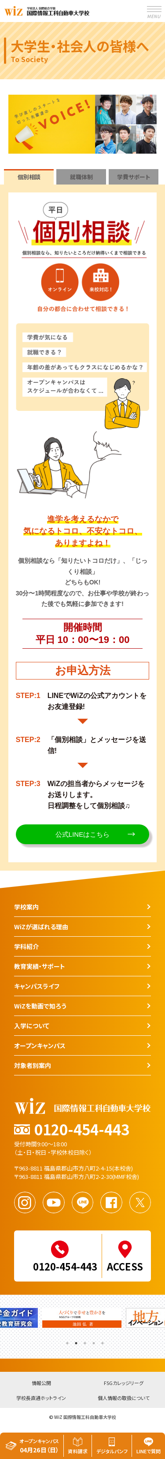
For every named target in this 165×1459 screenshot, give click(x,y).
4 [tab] (93, 1340)
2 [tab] (75, 1340)
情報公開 (41, 1383)
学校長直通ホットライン (41, 1398)
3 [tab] (84, 1340)
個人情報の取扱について (124, 1398)
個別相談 (29, 177)
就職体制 (81, 177)
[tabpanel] (83, 1320)
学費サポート (133, 177)
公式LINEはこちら (82, 834)
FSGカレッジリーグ (123, 1383)
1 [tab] (66, 1340)
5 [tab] (101, 1340)
